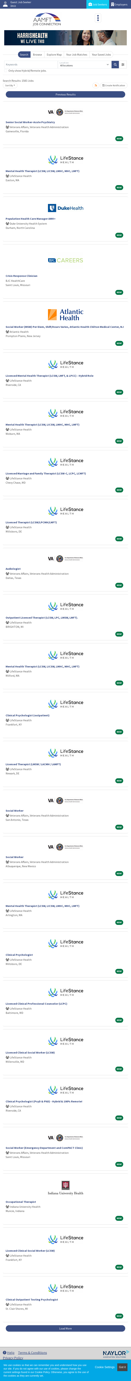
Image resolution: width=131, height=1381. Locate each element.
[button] (123, 64)
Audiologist (13, 568)
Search (24, 54)
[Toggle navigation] (98, 18)
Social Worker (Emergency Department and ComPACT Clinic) (44, 1148)
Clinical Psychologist (19, 954)
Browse (37, 54)
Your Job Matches (76, 54)
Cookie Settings (105, 1367)
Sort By (9, 85)
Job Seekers (98, 4)
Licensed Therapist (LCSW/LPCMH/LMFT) (31, 522)
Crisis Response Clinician (21, 276)
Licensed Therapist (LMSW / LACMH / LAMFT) (33, 764)
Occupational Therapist (21, 1202)
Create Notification (113, 85)
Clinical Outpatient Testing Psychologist (32, 1299)
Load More (65, 1328)
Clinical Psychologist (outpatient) (28, 715)
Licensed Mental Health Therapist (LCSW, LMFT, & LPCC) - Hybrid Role (49, 375)
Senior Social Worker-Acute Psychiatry (30, 122)
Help (8, 1352)
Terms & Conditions (32, 1352)
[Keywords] (31, 64)
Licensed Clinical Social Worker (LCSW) (30, 1052)
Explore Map (54, 54)
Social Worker (14, 810)
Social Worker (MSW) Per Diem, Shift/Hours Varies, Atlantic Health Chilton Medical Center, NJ (65, 327)
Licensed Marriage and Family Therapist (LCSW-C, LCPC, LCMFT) (46, 473)
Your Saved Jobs (101, 54)
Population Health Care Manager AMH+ (31, 218)
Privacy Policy (13, 1358)
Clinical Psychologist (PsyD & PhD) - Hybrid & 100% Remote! (44, 1101)
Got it (122, 1367)
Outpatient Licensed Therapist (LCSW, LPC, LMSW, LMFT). (42, 617)
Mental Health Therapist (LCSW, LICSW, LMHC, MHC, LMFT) (43, 171)
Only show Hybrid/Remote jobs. (27, 70)
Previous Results (66, 94)
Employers (119, 4)
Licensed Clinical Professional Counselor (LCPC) (36, 1003)
